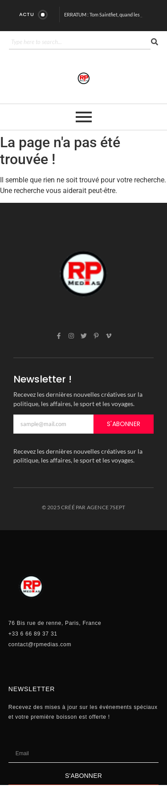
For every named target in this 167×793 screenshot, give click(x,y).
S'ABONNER (123, 423)
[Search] (80, 42)
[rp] (84, 78)
